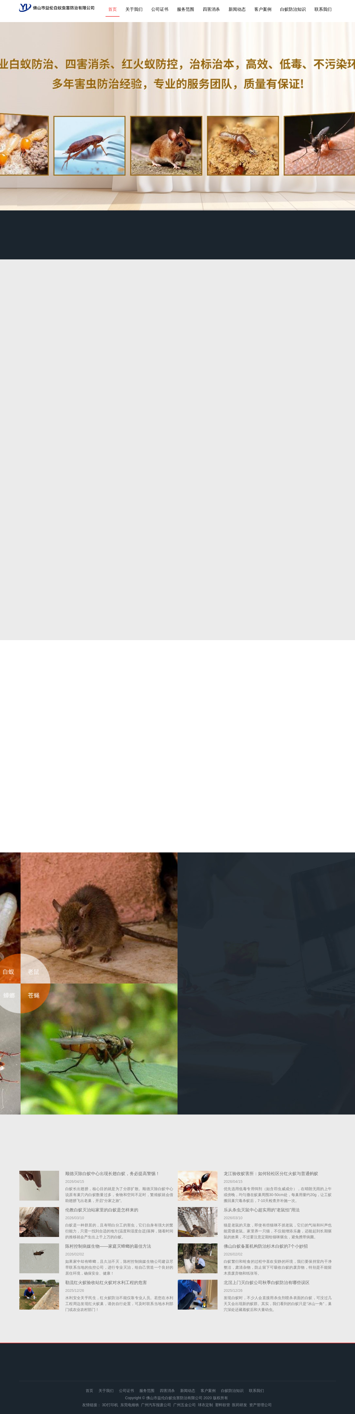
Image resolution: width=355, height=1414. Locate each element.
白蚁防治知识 (293, 9)
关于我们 (134, 9)
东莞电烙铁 (129, 1405)
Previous (18, 117)
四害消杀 (211, 9)
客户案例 (262, 9)
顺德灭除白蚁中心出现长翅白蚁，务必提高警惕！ (112, 1173)
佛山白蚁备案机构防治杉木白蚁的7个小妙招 (266, 1246)
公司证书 (159, 9)
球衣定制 (205, 1405)
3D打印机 (110, 1405)
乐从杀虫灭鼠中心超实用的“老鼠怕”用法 (262, 1210)
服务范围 (185, 9)
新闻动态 (237, 9)
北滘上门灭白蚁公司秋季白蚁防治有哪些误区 (267, 1282)
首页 (112, 9)
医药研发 (239, 1405)
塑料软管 (222, 1405)
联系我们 (323, 9)
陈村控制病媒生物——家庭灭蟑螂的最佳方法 (108, 1246)
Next (336, 117)
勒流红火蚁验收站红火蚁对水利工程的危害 (106, 1282)
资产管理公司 (260, 1405)
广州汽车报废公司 (156, 1405)
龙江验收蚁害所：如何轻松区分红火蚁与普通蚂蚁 (271, 1173)
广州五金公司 (184, 1405)
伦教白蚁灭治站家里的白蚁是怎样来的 (101, 1210)
